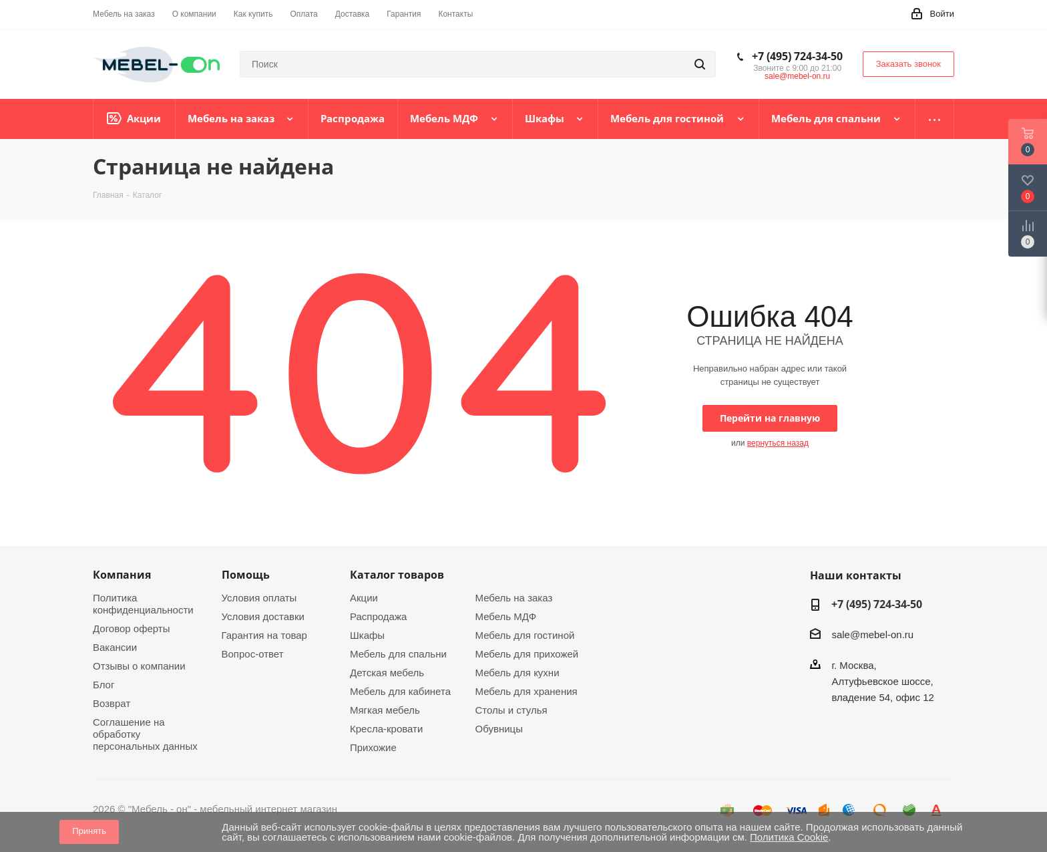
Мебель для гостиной (525, 635)
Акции (364, 597)
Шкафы (367, 635)
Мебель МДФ (506, 616)
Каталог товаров (397, 574)
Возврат (111, 703)
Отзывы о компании (139, 666)
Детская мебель (387, 672)
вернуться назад (778, 443)
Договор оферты (131, 628)
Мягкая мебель (385, 710)
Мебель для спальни (398, 654)
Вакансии (115, 647)
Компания (122, 574)
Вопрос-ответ (253, 654)
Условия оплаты (259, 597)
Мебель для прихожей (527, 654)
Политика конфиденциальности (143, 603)
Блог (103, 684)
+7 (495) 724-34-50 (797, 56)
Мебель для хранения (526, 691)
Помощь (246, 574)
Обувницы (499, 728)
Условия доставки (263, 616)
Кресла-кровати (386, 728)
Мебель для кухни (517, 672)
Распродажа (378, 616)
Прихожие (373, 747)
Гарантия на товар (264, 635)
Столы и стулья (511, 710)
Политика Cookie (789, 837)
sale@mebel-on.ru (797, 76)
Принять (89, 831)
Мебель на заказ (514, 597)
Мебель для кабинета (400, 691)
